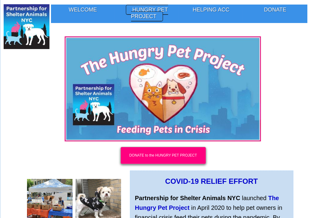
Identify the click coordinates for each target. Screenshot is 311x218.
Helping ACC (211, 10)
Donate (275, 10)
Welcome (83, 10)
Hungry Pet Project (149, 13)
